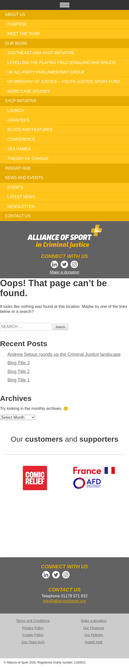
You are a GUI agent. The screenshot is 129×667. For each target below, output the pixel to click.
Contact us (18, 216)
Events (15, 187)
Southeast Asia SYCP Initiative (40, 53)
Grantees (18, 120)
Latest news (21, 197)
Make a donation (64, 272)
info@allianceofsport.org (64, 601)
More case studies (28, 91)
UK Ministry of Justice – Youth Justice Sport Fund (63, 82)
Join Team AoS (32, 642)
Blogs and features (29, 130)
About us (15, 14)
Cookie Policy (32, 635)
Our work (16, 43)
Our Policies (93, 635)
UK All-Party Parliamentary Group (46, 72)
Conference (21, 139)
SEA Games (19, 149)
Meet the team (23, 34)
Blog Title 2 (18, 371)
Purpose (17, 24)
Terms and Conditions (33, 621)
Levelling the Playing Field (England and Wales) (61, 62)
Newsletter (21, 206)
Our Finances (93, 628)
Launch (15, 110)
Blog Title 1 (18, 380)
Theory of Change (28, 158)
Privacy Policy (33, 628)
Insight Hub (18, 168)
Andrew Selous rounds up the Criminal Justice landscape (64, 354)
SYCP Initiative (21, 101)
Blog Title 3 (18, 362)
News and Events (24, 178)
